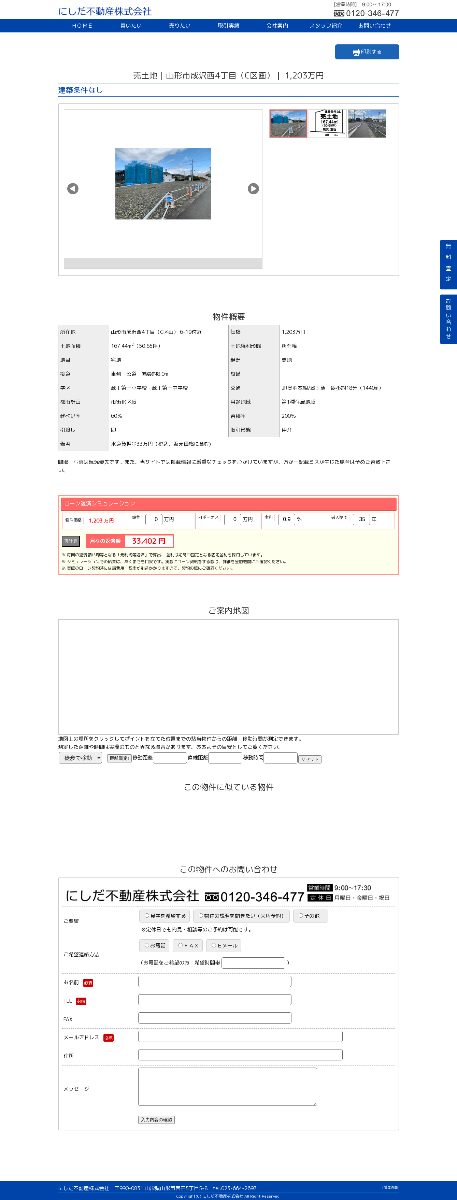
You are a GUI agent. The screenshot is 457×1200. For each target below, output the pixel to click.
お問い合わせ (374, 25)
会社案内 (277, 25)
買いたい (131, 25)
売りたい (180, 25)
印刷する (367, 52)
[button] (72, 189)
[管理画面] (390, 1187)
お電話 (155, 945)
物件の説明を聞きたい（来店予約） (242, 915)
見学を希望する (165, 915)
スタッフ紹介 (326, 25)
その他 (312, 915)
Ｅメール (225, 945)
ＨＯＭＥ (82, 25)
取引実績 (229, 25)
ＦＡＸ (188, 945)
